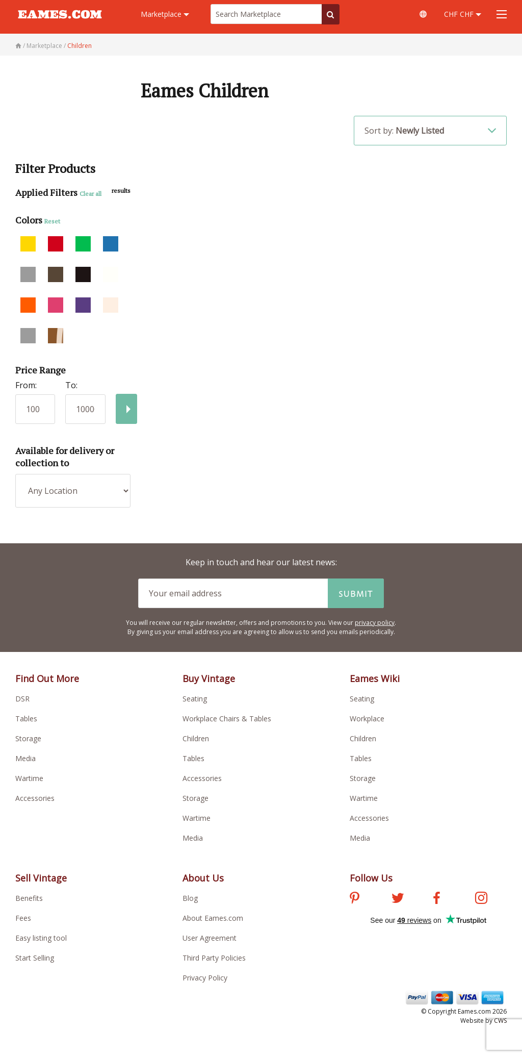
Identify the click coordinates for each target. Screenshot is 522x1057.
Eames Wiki (375, 678)
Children (195, 738)
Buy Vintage (208, 678)
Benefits (29, 898)
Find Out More (47, 678)
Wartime (29, 778)
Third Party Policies (214, 958)
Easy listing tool (41, 938)
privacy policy (375, 622)
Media (25, 758)
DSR (22, 698)
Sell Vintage (41, 878)
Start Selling (34, 958)
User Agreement (209, 938)
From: (26, 385)
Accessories (35, 798)
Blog (190, 898)
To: (71, 385)
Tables (26, 718)
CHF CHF (462, 14)
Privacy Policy (204, 978)
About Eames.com (212, 918)
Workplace (367, 718)
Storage (28, 738)
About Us (203, 878)
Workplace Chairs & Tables (226, 718)
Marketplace (165, 14)
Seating (194, 698)
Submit (355, 593)
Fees (23, 918)
